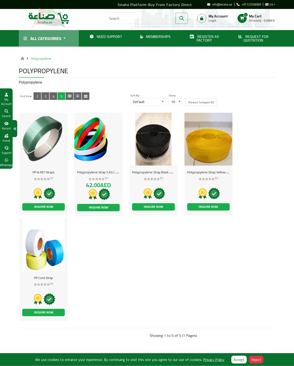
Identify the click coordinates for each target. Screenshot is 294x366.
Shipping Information (33, 337)
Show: (172, 95)
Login (212, 20)
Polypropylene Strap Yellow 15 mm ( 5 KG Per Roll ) (214, 172)
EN (269, 5)
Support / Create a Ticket (79, 330)
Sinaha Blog (27, 350)
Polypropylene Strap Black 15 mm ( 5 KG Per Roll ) (161, 172)
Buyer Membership (75, 324)
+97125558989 (249, 4)
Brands (67, 337)
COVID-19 (113, 330)
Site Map (112, 324)
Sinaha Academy (117, 337)
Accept (239, 359)
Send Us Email (161, 336)
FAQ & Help (70, 350)
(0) (50, 178)
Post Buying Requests (77, 344)
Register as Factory (32, 317)
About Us (25, 330)
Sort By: (135, 95)
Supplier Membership (77, 317)
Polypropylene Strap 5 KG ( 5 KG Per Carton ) (105, 172)
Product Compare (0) (201, 102)
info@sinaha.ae (219, 4)
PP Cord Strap (251, 172)
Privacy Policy (28, 344)
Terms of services (31, 324)
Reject (256, 359)
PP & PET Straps (42, 172)
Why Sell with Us (117, 317)
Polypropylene (41, 58)
